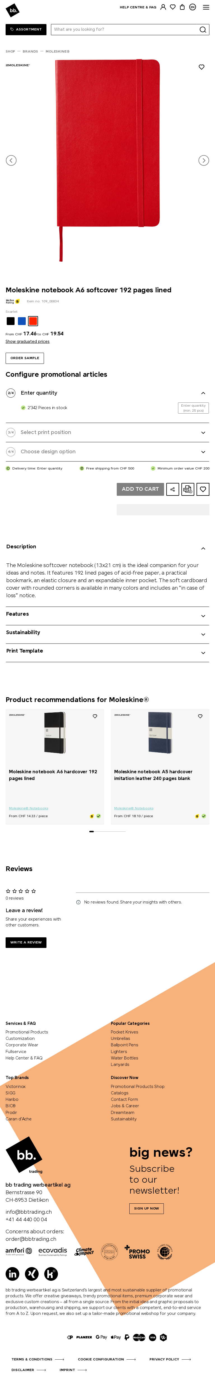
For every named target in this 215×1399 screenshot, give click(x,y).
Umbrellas (120, 1039)
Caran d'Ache (19, 1119)
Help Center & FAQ (24, 1058)
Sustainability (123, 1119)
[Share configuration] (172, 489)
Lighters (119, 1052)
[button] (11, 160)
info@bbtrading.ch (29, 1212)
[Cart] (182, 7)
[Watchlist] (172, 7)
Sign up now (146, 1209)
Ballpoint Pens (124, 1045)
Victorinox (16, 1087)
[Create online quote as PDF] (187, 489)
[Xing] (32, 1274)
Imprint (67, 1370)
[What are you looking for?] (124, 29)
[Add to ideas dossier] (203, 489)
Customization (20, 1039)
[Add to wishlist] (201, 68)
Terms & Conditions (31, 1360)
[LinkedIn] (12, 1274)
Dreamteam (122, 1113)
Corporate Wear (22, 1045)
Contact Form (124, 1099)
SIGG (10, 1093)
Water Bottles (124, 1058)
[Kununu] (51, 1274)
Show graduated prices (28, 342)
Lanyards (120, 1065)
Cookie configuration (101, 1360)
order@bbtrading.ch (31, 1239)
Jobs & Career (125, 1106)
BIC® (11, 1106)
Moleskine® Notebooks (28, 808)
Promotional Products (27, 1032)
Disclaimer (22, 1370)
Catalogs (119, 1093)
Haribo (12, 1099)
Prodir (11, 1113)
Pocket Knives (124, 1032)
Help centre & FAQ (138, 8)
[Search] (203, 29)
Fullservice (16, 1052)
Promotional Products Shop (138, 1087)
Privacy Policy (164, 1360)
